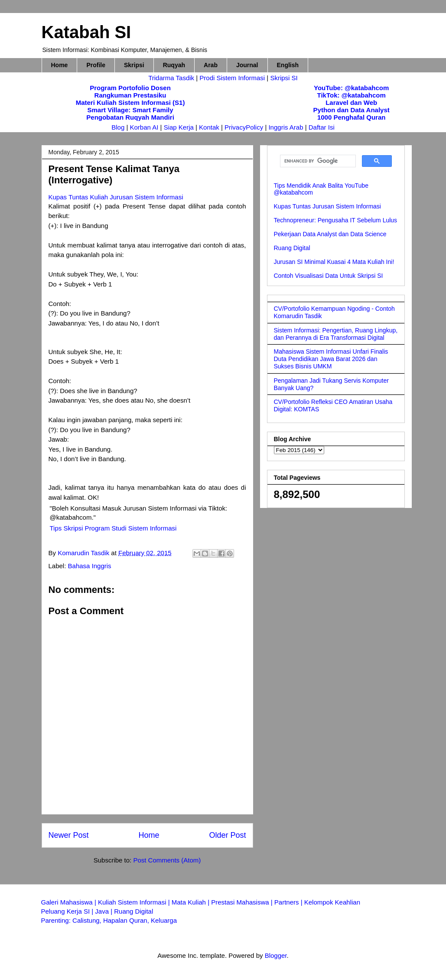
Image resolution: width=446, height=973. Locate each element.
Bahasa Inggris (89, 565)
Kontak (209, 127)
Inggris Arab (286, 127)
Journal (247, 65)
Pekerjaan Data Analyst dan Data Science (330, 234)
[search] (317, 161)
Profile (95, 65)
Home (59, 65)
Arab (211, 65)
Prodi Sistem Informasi (232, 77)
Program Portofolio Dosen (130, 87)
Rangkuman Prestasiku (130, 95)
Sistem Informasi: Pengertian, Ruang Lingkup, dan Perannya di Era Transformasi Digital (336, 334)
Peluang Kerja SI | (68, 911)
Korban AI (144, 127)
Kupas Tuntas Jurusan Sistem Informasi (327, 206)
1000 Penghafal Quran (351, 117)
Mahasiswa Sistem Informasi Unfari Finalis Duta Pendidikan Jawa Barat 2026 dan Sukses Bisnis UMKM (331, 359)
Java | (104, 911)
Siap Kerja (179, 127)
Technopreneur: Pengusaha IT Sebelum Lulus (335, 220)
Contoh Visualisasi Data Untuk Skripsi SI (328, 275)
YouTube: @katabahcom (351, 87)
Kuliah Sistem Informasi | (135, 902)
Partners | (289, 902)
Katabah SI (86, 32)
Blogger (276, 955)
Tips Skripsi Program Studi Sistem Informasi (113, 528)
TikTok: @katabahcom (351, 95)
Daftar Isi (322, 127)
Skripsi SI (283, 77)
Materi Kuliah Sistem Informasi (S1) (130, 102)
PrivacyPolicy (245, 127)
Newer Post (69, 835)
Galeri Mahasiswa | (69, 902)
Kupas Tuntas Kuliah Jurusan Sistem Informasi (116, 197)
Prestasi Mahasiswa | (242, 902)
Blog (117, 127)
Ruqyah (174, 65)
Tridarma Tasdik (172, 77)
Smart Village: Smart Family (130, 110)
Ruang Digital (292, 247)
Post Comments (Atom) (167, 860)
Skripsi (134, 65)
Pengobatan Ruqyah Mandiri (130, 117)
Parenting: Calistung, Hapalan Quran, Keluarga (109, 920)
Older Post (227, 835)
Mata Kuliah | (191, 902)
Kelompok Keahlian (332, 902)
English (288, 65)
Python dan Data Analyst (351, 110)
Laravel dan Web (351, 102)
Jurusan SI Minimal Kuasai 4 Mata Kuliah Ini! (334, 261)
